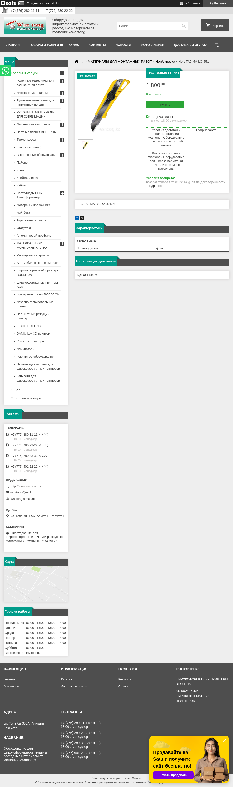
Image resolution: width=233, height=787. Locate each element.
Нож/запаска (165, 61)
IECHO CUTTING (29, 326)
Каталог (66, 679)
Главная (12, 45)
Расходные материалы (33, 255)
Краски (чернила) (29, 147)
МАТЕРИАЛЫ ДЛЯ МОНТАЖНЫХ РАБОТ (120, 61)
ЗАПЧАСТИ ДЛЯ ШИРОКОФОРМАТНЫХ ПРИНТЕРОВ (192, 695)
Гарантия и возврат (27, 398)
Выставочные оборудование (37, 154)
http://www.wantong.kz (26, 486)
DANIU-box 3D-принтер (33, 333)
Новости (123, 45)
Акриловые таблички (31, 220)
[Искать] (184, 26)
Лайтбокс (23, 212)
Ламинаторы (26, 349)
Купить (165, 104)
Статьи (123, 686)
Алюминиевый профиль (34, 235)
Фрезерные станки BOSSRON (38, 294)
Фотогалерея (152, 45)
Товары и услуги (44, 45)
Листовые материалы (32, 93)
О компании (12, 686)
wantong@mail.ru (22, 492)
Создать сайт (35, 3)
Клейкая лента (27, 178)
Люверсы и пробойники (33, 205)
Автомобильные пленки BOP (37, 263)
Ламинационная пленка (34, 124)
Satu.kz (136, 778)
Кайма (21, 185)
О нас (74, 45)
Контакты (97, 45)
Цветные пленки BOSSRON (36, 132)
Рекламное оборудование (35, 356)
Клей (20, 170)
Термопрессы (26, 139)
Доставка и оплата (191, 45)
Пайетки (23, 162)
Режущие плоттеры (30, 341)
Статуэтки (24, 228)
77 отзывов (193, 3)
